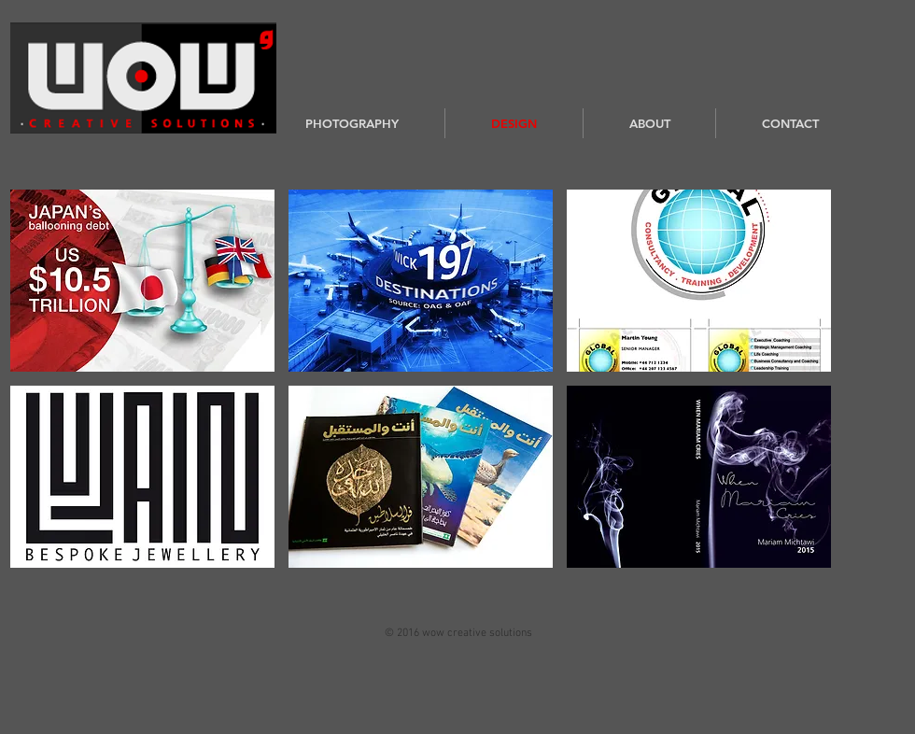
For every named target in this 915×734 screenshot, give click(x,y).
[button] (142, 281)
